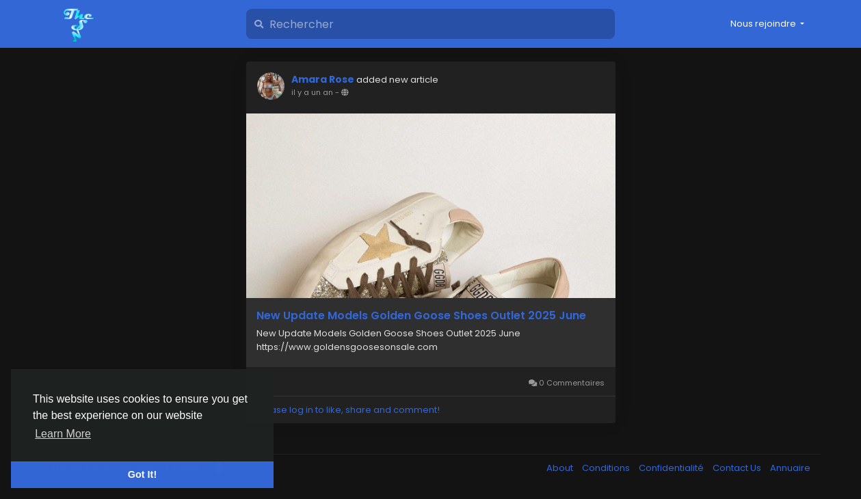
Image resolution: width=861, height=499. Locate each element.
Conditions (607, 467)
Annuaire (790, 467)
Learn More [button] (63, 434)
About (560, 467)
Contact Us (738, 467)
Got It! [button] (142, 474)
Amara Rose (322, 79)
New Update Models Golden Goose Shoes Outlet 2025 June (421, 315)
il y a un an (312, 92)
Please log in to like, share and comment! (348, 409)
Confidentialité (672, 467)
